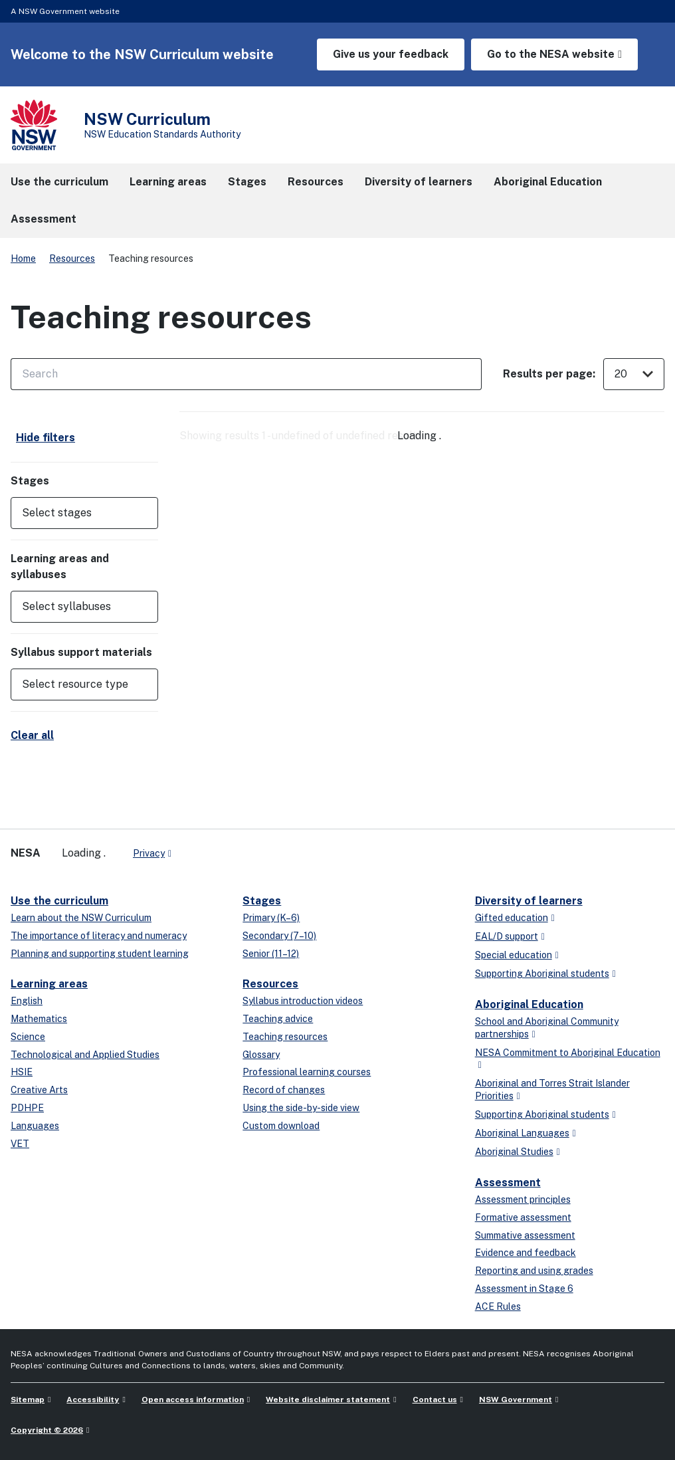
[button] (84, 513)
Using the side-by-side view (300, 1107)
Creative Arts (39, 1090)
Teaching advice (277, 1018)
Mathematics (39, 1018)
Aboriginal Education (529, 1004)
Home (23, 258)
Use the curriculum (59, 900)
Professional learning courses (306, 1072)
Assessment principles (523, 1199)
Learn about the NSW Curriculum (81, 917)
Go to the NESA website (551, 54)
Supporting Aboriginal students (542, 973)
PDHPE (27, 1107)
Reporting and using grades (534, 1270)
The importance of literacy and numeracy (99, 935)
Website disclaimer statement (328, 1399)
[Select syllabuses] (75, 606)
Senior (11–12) (270, 953)
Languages (35, 1125)
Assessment (508, 1182)
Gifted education (511, 917)
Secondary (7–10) (279, 935)
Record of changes (283, 1090)
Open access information (193, 1399)
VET (20, 1143)
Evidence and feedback (525, 1252)
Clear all (32, 735)
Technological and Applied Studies (85, 1054)
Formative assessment (523, 1217)
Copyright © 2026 (47, 1430)
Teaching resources (285, 1036)
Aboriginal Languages (522, 1133)
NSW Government (515, 1399)
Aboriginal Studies (514, 1151)
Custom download (281, 1125)
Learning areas (49, 984)
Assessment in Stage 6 (524, 1288)
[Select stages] (75, 513)
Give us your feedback (390, 54)
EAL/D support (506, 936)
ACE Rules (498, 1306)
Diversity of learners (529, 900)
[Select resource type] (75, 684)
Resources (72, 258)
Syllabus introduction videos (302, 1000)
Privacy (149, 853)
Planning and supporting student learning (100, 953)
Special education (513, 955)
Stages (261, 900)
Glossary (261, 1054)
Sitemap (28, 1399)
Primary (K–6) (271, 917)
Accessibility (92, 1399)
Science (28, 1036)
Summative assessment (525, 1235)
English (27, 1000)
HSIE (22, 1072)
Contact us (435, 1399)
